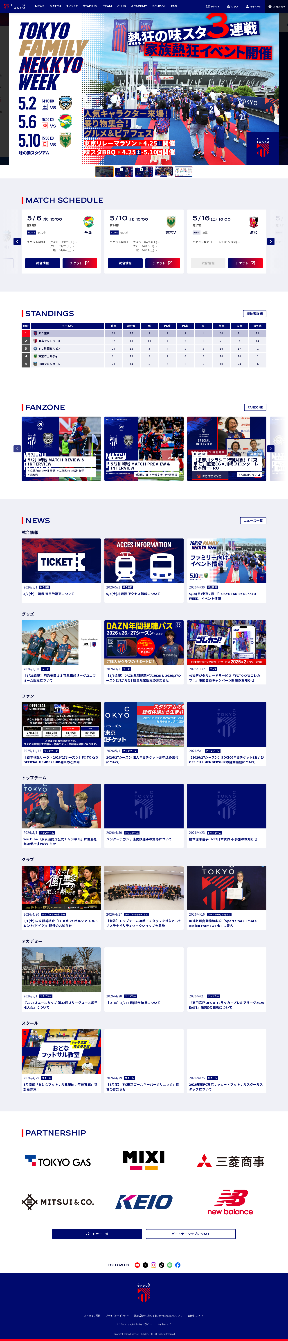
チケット (213, 6)
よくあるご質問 (92, 1315)
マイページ (253, 6)
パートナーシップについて (190, 1234)
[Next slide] (270, 241)
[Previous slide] (17, 241)
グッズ (232, 6)
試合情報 (42, 263)
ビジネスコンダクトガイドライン (134, 1324)
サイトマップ (164, 1324)
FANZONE (255, 407)
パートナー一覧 (97, 1234)
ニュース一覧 (253, 520)
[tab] (104, 171)
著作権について (196, 1315)
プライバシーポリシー (117, 1315)
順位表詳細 (255, 313)
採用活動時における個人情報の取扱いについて (158, 1315)
